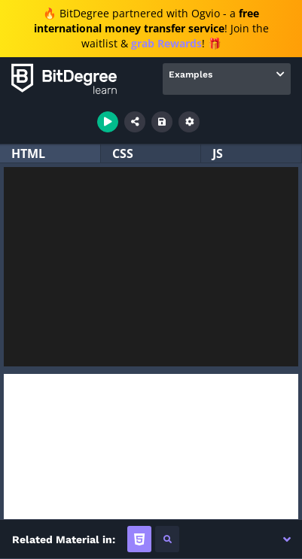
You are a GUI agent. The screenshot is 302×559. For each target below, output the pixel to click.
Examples (190, 74)
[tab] (139, 539)
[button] (287, 539)
